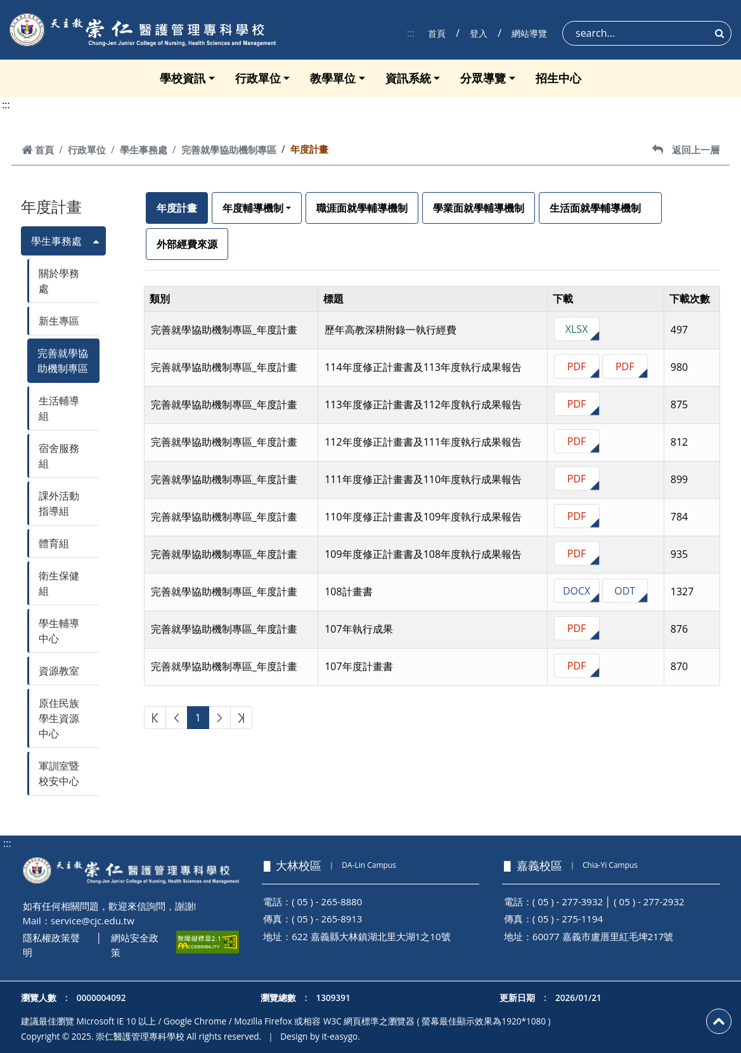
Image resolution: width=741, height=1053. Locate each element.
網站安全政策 (134, 945)
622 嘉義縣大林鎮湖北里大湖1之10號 (371, 936)
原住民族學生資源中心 (59, 718)
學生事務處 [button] (56, 241)
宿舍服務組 (59, 455)
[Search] (646, 33)
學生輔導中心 (59, 630)
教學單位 (333, 78)
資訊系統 (408, 78)
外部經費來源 (187, 244)
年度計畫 (177, 208)
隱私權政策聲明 (51, 945)
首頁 (437, 33)
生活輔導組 (59, 408)
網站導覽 (529, 33)
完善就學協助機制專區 (228, 149)
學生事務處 (143, 149)
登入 (478, 33)
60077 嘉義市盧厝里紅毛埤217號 (603, 936)
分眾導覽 (483, 78)
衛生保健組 (59, 583)
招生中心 (558, 78)
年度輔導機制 (252, 208)
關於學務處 (59, 280)
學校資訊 (182, 78)
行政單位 (258, 78)
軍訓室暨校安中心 (59, 773)
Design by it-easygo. (320, 1036)
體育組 (54, 543)
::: (411, 33)
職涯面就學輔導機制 (362, 208)
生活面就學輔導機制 (600, 208)
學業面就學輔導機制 (478, 208)
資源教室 (59, 671)
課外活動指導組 (59, 503)
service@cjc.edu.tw (92, 920)
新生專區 (59, 321)
